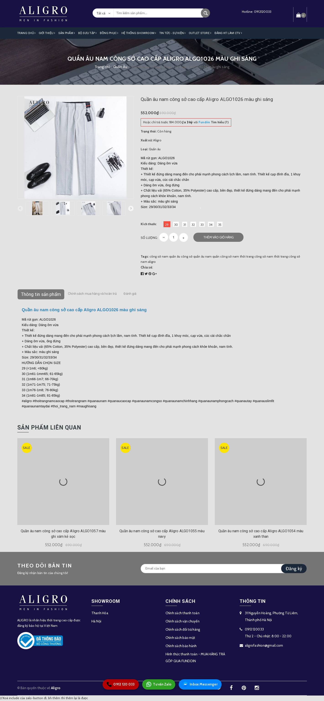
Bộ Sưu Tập (87, 33)
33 (202, 225)
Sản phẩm (66, 33)
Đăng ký (294, 568)
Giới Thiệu (47, 33)
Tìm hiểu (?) (214, 122)
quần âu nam (202, 256)
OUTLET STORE (200, 33)
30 (176, 225)
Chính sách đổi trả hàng (183, 629)
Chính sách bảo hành (181, 646)
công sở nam (159, 256)
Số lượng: (149, 238)
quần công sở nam (226, 256)
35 (220, 225)
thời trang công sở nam (256, 256)
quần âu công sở (181, 256)
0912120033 (263, 12)
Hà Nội (96, 621)
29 (167, 225)
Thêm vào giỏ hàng (218, 237)
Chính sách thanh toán (183, 613)
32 (193, 225)
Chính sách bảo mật (180, 638)
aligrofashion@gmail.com (264, 645)
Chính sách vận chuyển (183, 621)
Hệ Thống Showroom (139, 33)
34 (211, 225)
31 (184, 225)
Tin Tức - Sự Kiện (172, 33)
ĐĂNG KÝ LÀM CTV (228, 33)
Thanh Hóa (99, 613)
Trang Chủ (26, 33)
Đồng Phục (109, 33)
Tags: (145, 256)
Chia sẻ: (147, 267)
